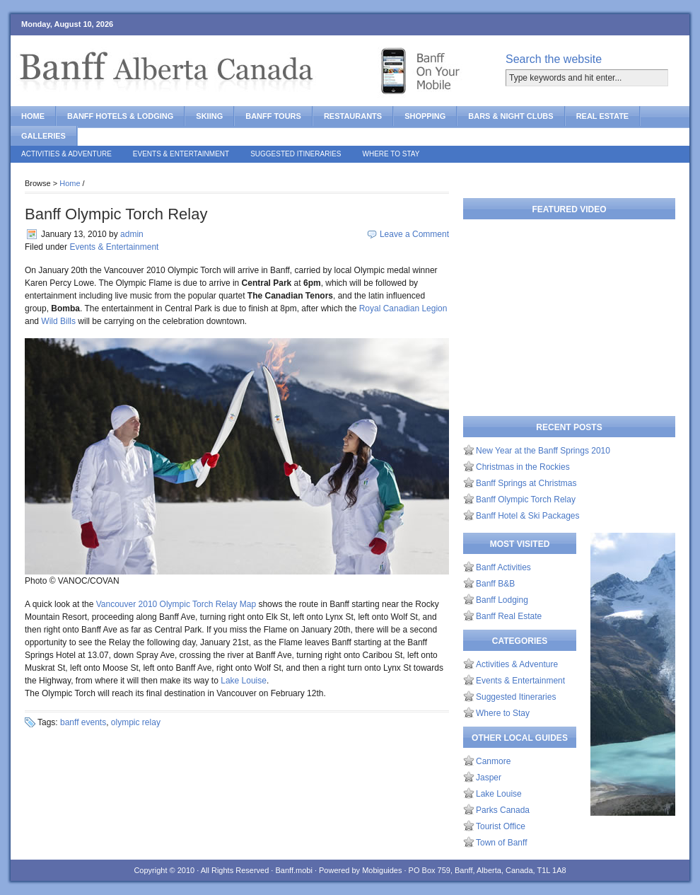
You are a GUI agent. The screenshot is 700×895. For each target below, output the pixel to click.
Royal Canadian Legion (403, 308)
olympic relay (136, 722)
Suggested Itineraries (295, 154)
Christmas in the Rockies (523, 467)
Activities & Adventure (66, 154)
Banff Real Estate (509, 616)
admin (132, 234)
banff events (83, 722)
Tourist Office (500, 826)
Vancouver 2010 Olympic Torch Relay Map (176, 604)
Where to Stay (391, 154)
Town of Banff (501, 843)
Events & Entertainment (181, 154)
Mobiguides (382, 870)
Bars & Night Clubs (510, 116)
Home (33, 116)
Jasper (488, 778)
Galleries (43, 136)
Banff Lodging (502, 600)
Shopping (424, 116)
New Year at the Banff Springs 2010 (543, 451)
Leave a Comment (414, 234)
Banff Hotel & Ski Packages (528, 516)
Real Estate (602, 116)
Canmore (493, 761)
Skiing (209, 116)
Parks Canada (503, 810)
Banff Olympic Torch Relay (116, 214)
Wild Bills (58, 321)
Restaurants (353, 116)
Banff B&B (495, 584)
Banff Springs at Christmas (526, 483)
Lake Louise (244, 681)
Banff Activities (503, 567)
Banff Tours (273, 116)
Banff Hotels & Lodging (120, 116)
